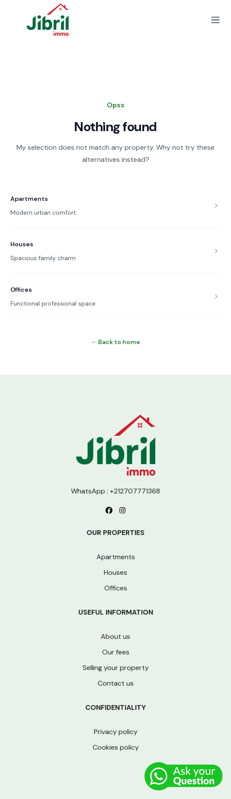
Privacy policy (116, 731)
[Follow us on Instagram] (122, 510)
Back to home (115, 342)
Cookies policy (116, 747)
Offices (21, 289)
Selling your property (116, 667)
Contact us (116, 683)
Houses (21, 244)
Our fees (115, 652)
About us (115, 636)
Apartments (29, 199)
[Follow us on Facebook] (109, 510)
